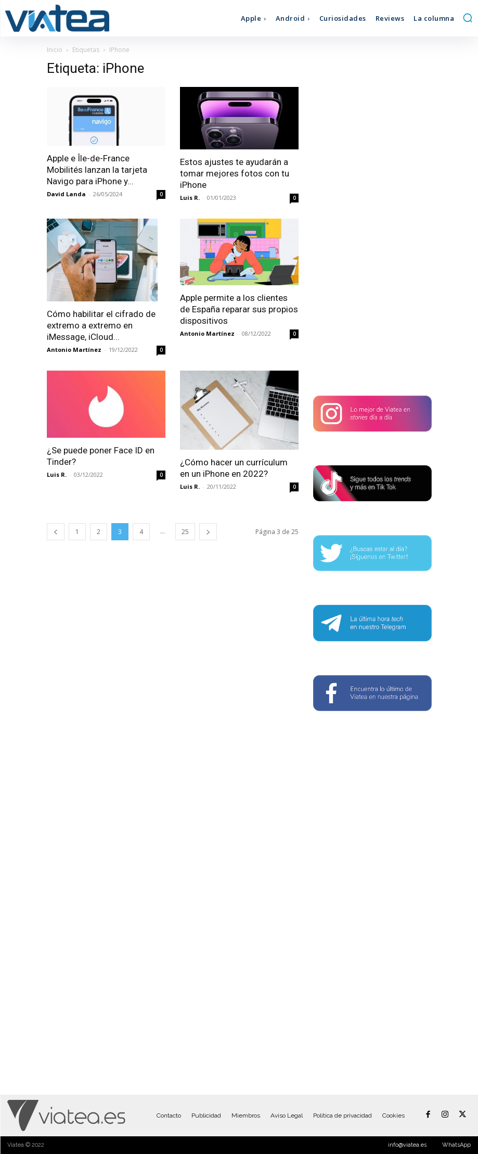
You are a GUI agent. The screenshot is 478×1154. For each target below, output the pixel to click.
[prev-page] (55, 531)
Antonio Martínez (74, 349)
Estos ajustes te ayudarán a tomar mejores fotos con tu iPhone (234, 173)
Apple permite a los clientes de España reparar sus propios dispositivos (239, 309)
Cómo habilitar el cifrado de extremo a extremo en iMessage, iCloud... (101, 325)
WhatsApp (456, 1145)
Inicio (54, 49)
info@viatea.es (407, 1145)
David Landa (66, 194)
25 (185, 531)
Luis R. (190, 197)
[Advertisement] (372, 216)
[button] (467, 17)
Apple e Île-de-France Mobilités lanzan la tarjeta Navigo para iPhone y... (97, 169)
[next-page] (208, 531)
